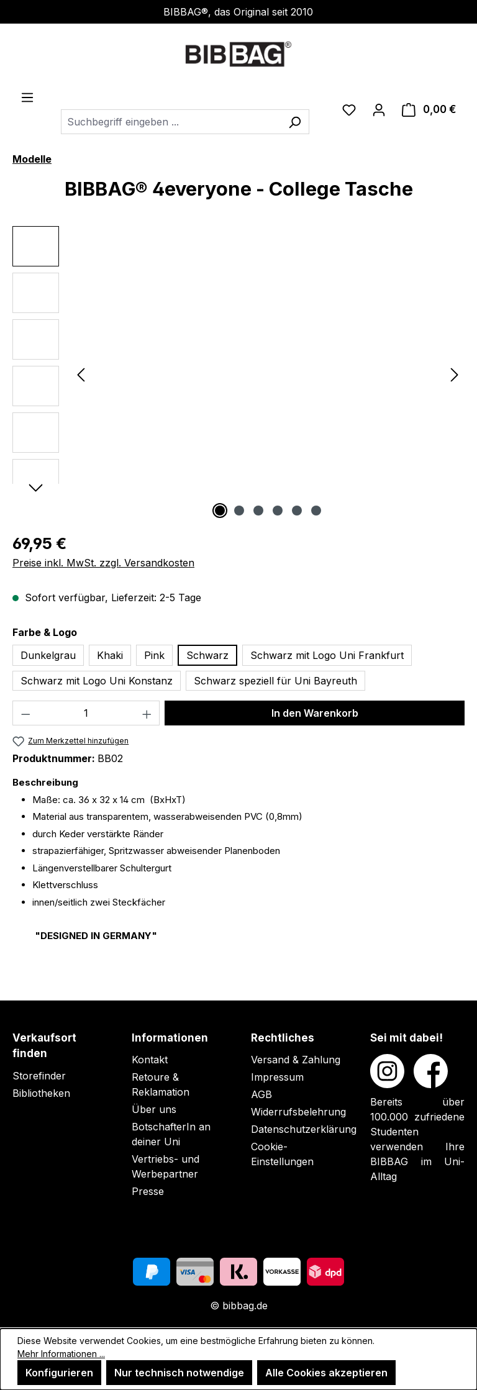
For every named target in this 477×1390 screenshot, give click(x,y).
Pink (154, 655)
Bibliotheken (41, 1093)
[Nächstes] (454, 374)
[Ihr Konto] (379, 109)
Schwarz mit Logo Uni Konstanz (96, 681)
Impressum (277, 1077)
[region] (238, 374)
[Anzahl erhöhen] (147, 713)
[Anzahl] (86, 713)
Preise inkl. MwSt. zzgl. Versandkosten (103, 562)
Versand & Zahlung (295, 1059)
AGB (261, 1094)
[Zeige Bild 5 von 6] (297, 511)
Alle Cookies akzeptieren (326, 1372)
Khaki (110, 655)
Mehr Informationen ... (61, 1353)
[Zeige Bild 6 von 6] (316, 511)
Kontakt (150, 1059)
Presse (148, 1191)
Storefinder (39, 1076)
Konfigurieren (59, 1372)
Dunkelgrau (48, 655)
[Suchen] (294, 121)
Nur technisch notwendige (179, 1372)
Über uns (154, 1109)
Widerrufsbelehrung (298, 1112)
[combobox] (171, 121)
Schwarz (207, 655)
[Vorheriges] (80, 374)
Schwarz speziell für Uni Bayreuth (275, 681)
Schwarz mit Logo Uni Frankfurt (327, 655)
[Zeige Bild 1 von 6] (220, 511)
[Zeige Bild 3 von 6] (258, 511)
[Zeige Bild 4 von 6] (278, 511)
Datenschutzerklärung (304, 1129)
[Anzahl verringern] (25, 713)
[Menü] (27, 96)
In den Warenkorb (314, 713)
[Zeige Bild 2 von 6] (239, 511)
